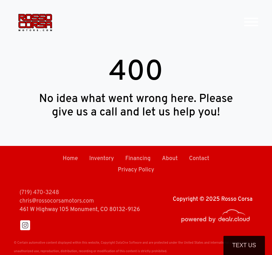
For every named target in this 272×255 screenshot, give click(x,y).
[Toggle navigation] (251, 22)
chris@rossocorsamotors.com (56, 201)
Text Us (244, 245)
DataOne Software (129, 243)
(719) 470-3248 (39, 192)
